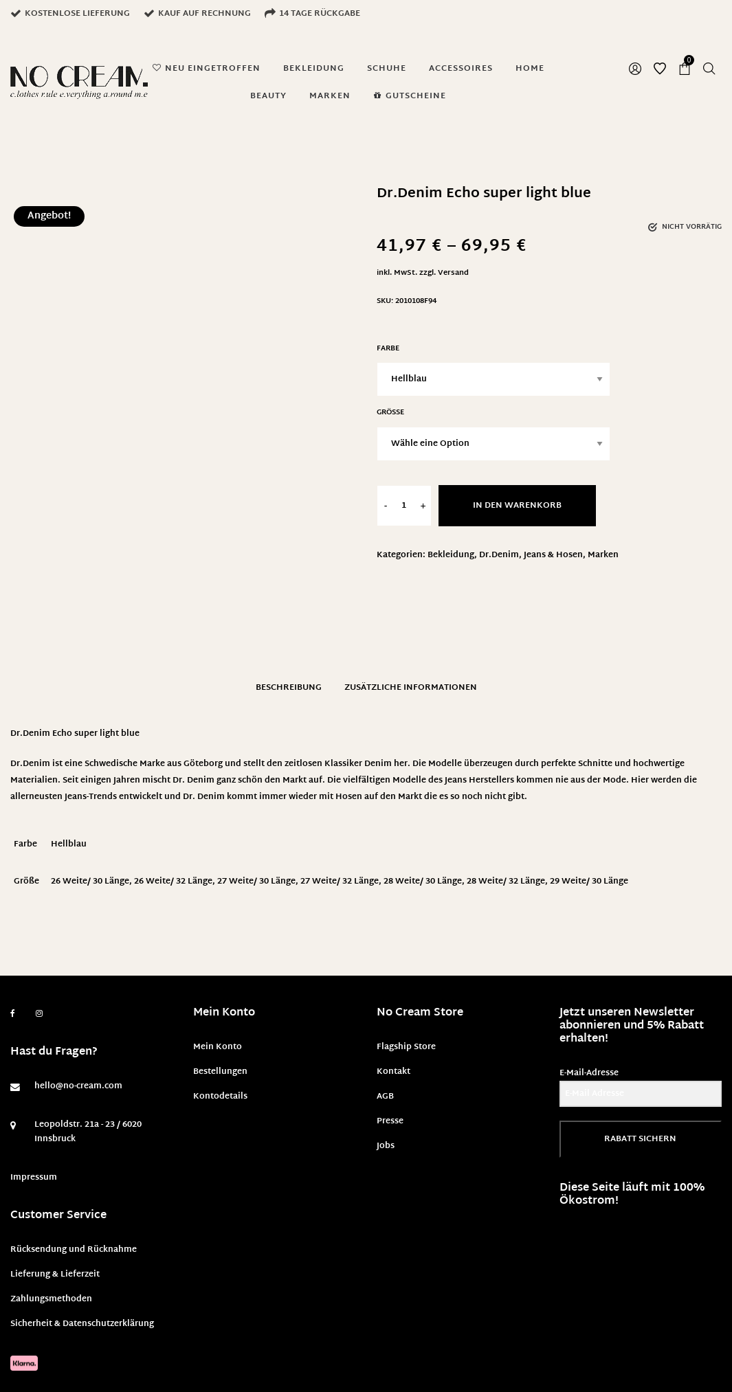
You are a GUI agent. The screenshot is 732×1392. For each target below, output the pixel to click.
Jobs (386, 1146)
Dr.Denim (499, 555)
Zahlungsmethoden (51, 1299)
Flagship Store (406, 1047)
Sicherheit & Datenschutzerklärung (82, 1324)
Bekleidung (451, 555)
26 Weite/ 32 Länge (173, 881)
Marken (603, 555)
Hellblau (69, 844)
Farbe (388, 348)
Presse (390, 1121)
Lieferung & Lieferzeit (55, 1274)
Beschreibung (289, 687)
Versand (453, 273)
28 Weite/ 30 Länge (423, 881)
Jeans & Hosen (553, 555)
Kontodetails (220, 1096)
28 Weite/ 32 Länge (506, 881)
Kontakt (393, 1071)
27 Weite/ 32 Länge (339, 881)
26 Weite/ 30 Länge (90, 881)
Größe (390, 412)
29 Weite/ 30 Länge (589, 881)
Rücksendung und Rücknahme (73, 1249)
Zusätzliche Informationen (410, 687)
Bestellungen (220, 1071)
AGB (385, 1096)
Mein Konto (217, 1047)
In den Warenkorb (517, 505)
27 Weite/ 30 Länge (256, 881)
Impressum (33, 1177)
